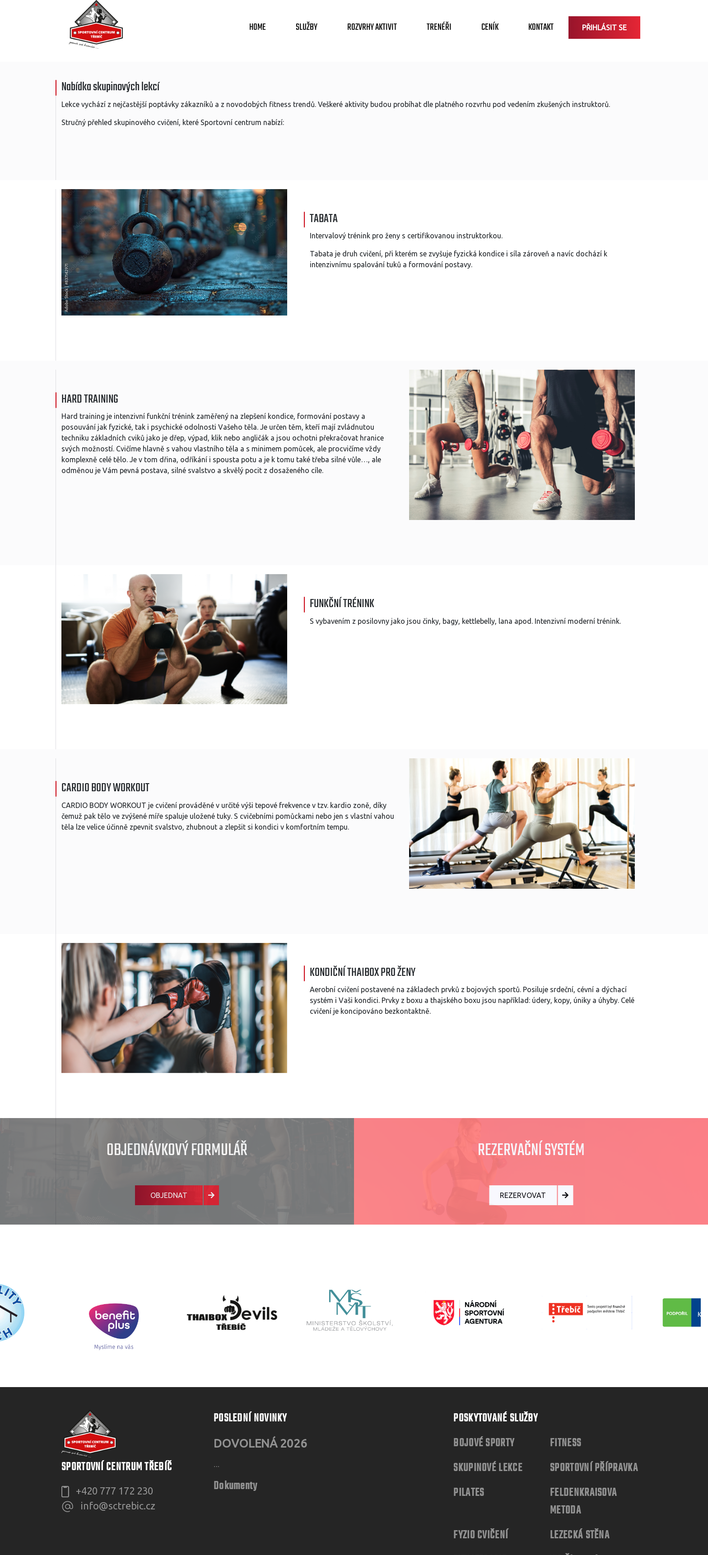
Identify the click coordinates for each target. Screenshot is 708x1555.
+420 (114, 1277)
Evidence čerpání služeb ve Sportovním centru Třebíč (156, 1438)
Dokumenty (236, 1310)
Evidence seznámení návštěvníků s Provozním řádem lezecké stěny (181, 1454)
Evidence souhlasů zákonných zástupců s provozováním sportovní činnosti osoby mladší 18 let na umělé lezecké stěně (272, 1471)
